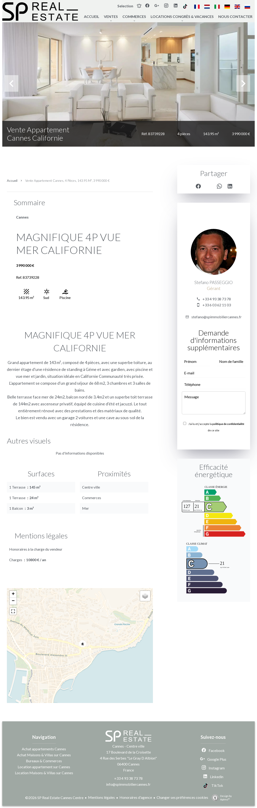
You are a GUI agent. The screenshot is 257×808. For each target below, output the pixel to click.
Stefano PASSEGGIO (213, 282)
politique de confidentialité (228, 423)
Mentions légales (101, 797)
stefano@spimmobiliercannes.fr (216, 317)
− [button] (13, 601)
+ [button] (13, 594)
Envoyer (213, 440)
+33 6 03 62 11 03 (216, 305)
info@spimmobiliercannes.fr (128, 784)
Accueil (12, 180)
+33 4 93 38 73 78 (216, 299)
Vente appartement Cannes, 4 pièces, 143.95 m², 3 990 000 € (67, 180)
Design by (220, 797)
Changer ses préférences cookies (182, 797)
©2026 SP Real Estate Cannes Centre (54, 797)
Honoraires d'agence (135, 797)
